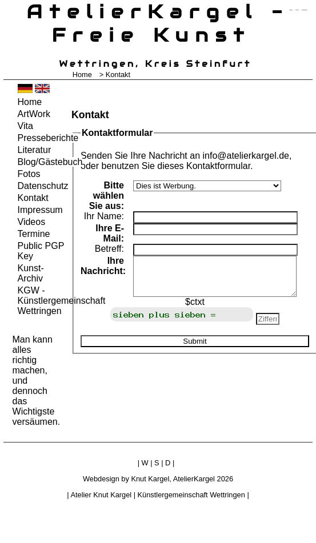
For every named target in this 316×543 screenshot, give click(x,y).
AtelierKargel (194, 478)
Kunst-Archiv (31, 273)
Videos (32, 222)
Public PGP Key (41, 251)
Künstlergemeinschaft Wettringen (191, 494)
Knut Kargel (150, 478)
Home (82, 74)
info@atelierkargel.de (245, 155)
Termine (34, 234)
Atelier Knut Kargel (100, 494)
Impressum (40, 210)
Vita (25, 126)
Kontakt (33, 198)
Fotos (29, 174)
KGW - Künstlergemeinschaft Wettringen (41, 300)
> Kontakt (114, 74)
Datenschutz (41, 186)
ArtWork (34, 114)
